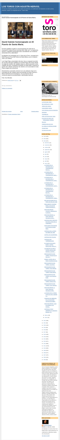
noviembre (47, 145)
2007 (44, 355)
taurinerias (44, 112)
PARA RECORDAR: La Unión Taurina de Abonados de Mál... (49, 289)
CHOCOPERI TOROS (47, 108)
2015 (44, 336)
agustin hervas (47, 425)
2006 (44, 357)
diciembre (47, 142)
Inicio (21, 111)
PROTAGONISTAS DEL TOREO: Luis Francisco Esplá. (50, 276)
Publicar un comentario (7, 88)
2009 (44, 350)
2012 (44, 343)
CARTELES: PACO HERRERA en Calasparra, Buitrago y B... (51, 311)
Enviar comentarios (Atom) (14, 114)
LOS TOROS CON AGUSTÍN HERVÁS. (21, 6)
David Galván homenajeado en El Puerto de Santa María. (50, 227)
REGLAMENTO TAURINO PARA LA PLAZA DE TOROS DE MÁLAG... (50, 206)
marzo (46, 163)
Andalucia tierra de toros (47, 124)
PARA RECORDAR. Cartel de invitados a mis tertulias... (50, 305)
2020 (44, 325)
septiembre (47, 149)
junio (46, 156)
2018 (44, 329)
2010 (44, 348)
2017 (44, 332)
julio (46, 154)
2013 (44, 341)
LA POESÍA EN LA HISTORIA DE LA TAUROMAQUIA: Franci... (50, 179)
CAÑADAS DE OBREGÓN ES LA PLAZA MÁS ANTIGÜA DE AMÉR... (50, 300)
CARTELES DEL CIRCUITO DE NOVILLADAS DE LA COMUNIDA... (50, 222)
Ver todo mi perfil (46, 435)
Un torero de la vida (46, 130)
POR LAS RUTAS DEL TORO (48, 116)
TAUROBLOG (45, 114)
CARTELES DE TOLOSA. (50, 237)
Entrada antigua (35, 111)
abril (46, 161)
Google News (45, 128)
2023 (44, 141)
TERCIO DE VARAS (46, 106)
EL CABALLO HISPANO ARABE (49, 126)
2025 (44, 136)
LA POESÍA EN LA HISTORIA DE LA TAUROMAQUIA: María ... (50, 174)
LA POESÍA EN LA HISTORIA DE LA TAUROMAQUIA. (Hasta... (51, 196)
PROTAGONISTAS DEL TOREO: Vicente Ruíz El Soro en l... (50, 255)
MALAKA (44, 122)
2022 (44, 320)
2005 (44, 359)
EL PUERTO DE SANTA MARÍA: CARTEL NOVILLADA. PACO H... (50, 245)
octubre (46, 147)
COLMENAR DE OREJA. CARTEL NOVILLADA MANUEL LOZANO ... (50, 250)
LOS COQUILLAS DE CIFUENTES (50, 110)
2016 (44, 334)
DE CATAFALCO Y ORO (47, 104)
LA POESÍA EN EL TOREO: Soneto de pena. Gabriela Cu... (50, 294)
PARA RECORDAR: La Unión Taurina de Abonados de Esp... (49, 216)
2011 (44, 345)
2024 (44, 138)
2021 (44, 323)
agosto (46, 152)
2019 (44, 327)
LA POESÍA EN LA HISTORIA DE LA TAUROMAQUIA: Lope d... (51, 184)
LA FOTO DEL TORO (47, 102)
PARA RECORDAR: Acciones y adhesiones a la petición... (50, 211)
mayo (46, 158)
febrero (46, 315)
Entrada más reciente (7, 111)
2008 (44, 352)
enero (46, 317)
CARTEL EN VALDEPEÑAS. (50, 234)
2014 (44, 339)
